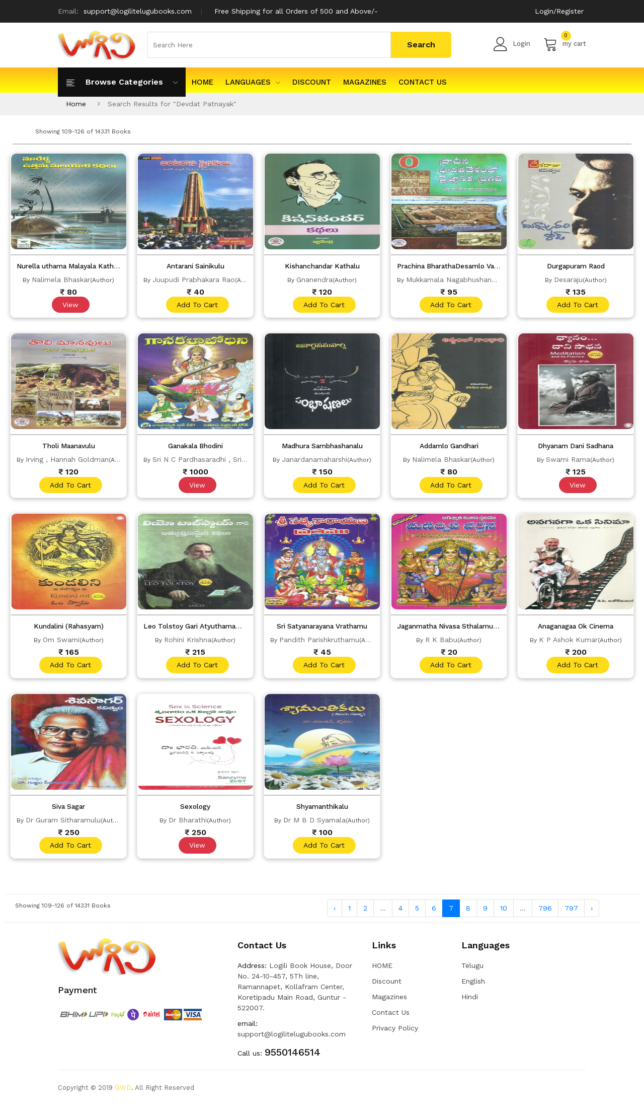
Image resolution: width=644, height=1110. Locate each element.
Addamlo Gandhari (449, 447)
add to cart (196, 305)
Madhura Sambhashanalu (322, 447)
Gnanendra (314, 279)
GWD (123, 1092)
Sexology (195, 810)
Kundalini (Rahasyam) (68, 629)
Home (76, 104)
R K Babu (441, 642)
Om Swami (61, 642)
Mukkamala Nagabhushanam (454, 279)
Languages (252, 82)
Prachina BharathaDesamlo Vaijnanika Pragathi (479, 266)
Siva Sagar (68, 810)
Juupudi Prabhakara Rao (193, 279)
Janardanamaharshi (314, 461)
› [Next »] (592, 913)
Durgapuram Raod (575, 266)
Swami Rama (568, 461)
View (70, 305)
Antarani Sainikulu (195, 266)
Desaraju (568, 279)
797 (571, 913)
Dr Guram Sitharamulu (63, 823)
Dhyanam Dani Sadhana (575, 447)
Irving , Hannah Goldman (67, 461)
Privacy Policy (395, 1032)
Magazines (364, 82)
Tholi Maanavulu (69, 447)
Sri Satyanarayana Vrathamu (322, 629)
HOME (202, 82)
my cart (564, 44)
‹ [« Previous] (335, 913)
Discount (311, 82)
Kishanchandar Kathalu (322, 266)
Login (512, 44)
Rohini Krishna (187, 642)
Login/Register (559, 11)
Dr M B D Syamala (314, 823)
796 (545, 913)
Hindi (469, 1001)
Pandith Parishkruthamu (319, 642)
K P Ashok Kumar (568, 642)
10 (503, 913)
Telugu (472, 970)
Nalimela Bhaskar (61, 279)
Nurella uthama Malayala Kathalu (74, 266)
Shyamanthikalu (322, 810)
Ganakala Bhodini (195, 447)
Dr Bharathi (188, 823)
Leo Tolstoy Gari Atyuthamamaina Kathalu (218, 629)
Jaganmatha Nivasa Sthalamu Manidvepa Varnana (484, 629)
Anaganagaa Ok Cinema (575, 629)
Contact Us (422, 82)
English (473, 986)
